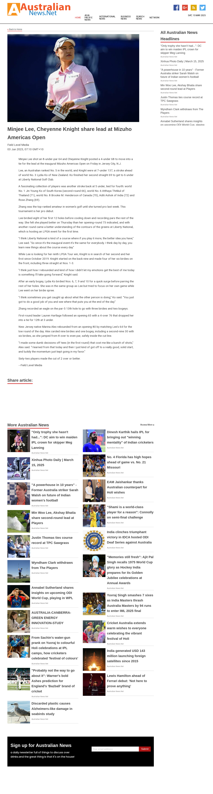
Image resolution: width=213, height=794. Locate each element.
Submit (145, 749)
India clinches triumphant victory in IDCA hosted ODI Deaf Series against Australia (129, 537)
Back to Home (14, 29)
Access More (146, 425)
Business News (126, 18)
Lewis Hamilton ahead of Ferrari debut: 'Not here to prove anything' (127, 681)
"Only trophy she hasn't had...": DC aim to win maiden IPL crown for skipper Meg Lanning (180, 49)
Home (78, 18)
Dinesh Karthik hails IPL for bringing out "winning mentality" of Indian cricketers (130, 437)
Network (155, 18)
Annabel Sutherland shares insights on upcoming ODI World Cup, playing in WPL (53, 593)
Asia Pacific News (89, 17)
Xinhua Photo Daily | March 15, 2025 (182, 61)
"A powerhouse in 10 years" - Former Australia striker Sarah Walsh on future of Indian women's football (182, 73)
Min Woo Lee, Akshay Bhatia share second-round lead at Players (54, 518)
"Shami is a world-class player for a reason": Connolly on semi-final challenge (130, 512)
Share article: (20, 380)
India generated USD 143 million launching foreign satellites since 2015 (126, 656)
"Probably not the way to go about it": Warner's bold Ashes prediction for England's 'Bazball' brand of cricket (53, 681)
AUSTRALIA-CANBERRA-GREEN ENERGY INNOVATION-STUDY (51, 618)
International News (107, 18)
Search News (140, 18)
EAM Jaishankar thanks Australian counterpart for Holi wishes (127, 487)
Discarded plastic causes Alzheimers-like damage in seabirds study (52, 709)
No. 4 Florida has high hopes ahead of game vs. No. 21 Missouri (129, 462)
